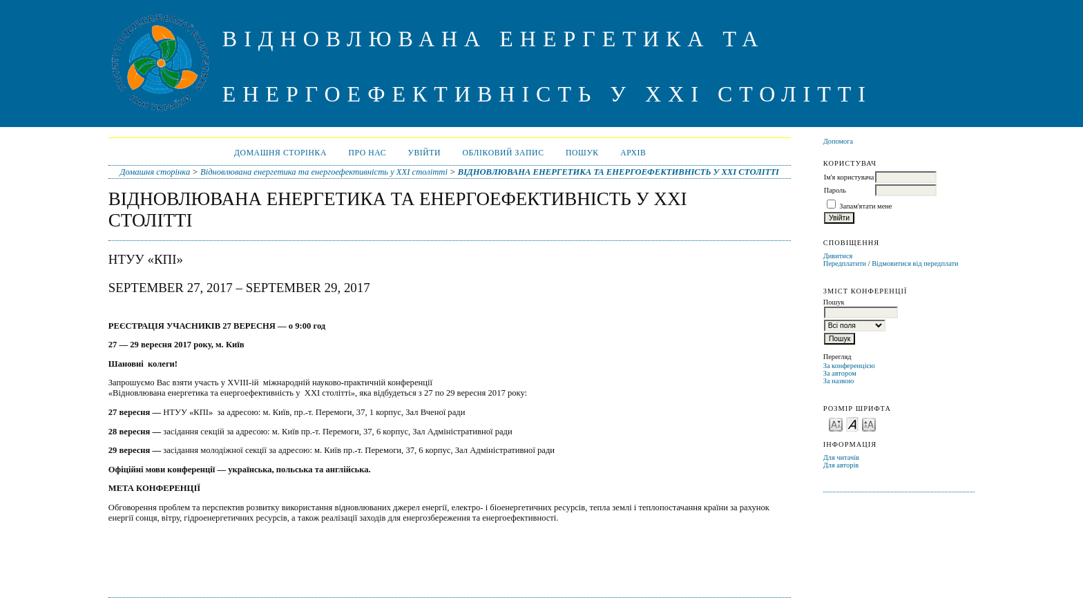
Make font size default (852, 424)
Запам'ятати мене (865, 206)
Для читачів (841, 457)
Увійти (424, 152)
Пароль (835, 190)
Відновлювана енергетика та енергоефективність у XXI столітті (324, 172)
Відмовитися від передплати (915, 263)
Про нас (367, 152)
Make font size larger (869, 424)
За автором (839, 373)
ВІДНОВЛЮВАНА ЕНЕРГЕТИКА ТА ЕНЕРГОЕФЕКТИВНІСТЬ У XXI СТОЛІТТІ (618, 172)
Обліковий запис (503, 152)
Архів (633, 152)
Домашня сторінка (280, 152)
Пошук (582, 152)
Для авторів (841, 465)
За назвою (838, 381)
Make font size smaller (836, 424)
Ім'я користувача (849, 177)
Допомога (838, 141)
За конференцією (849, 365)
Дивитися (838, 256)
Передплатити (844, 263)
